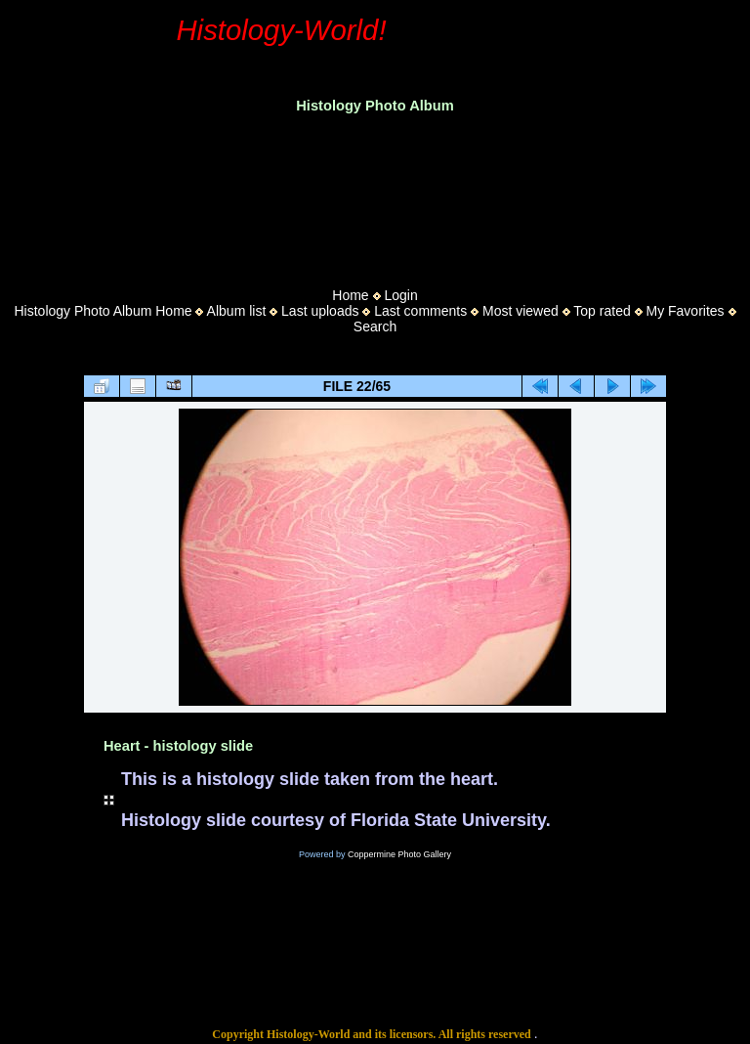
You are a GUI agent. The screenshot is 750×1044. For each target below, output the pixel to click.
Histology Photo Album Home (103, 311)
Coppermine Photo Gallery (399, 854)
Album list (237, 311)
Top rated (601, 311)
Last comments (420, 311)
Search (375, 326)
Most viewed (520, 311)
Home (350, 295)
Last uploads (319, 311)
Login (400, 295)
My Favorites (685, 311)
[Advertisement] (375, 195)
